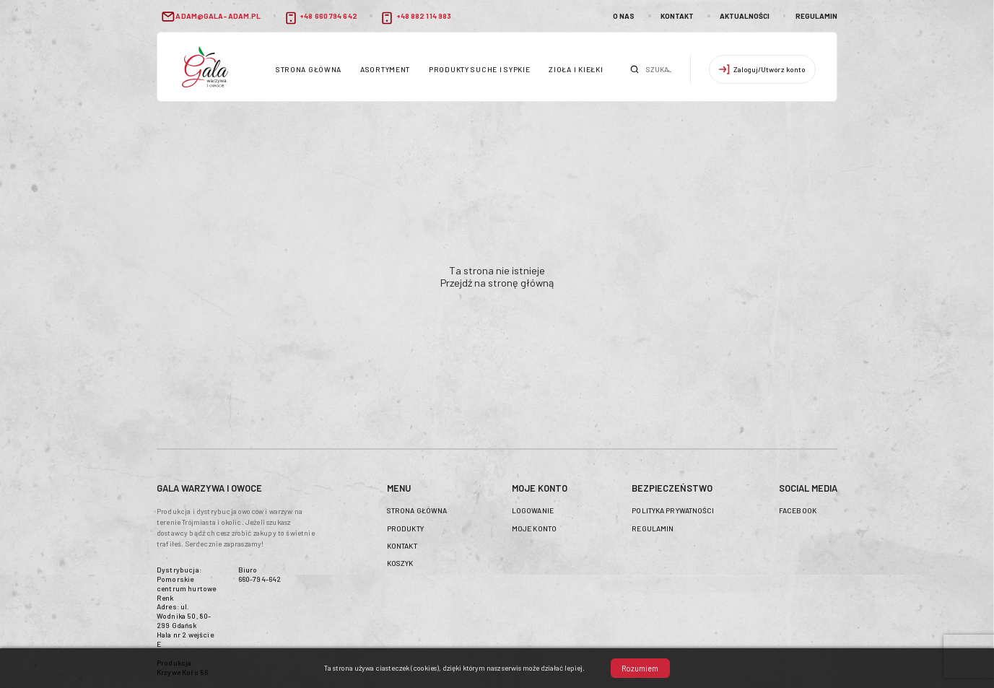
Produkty (405, 528)
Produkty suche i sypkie (480, 69)
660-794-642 (260, 579)
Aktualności (745, 16)
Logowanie (533, 510)
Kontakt (677, 16)
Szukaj (634, 69)
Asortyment (385, 69)
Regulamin (816, 16)
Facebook (797, 510)
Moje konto (534, 528)
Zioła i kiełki (576, 69)
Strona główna (308, 69)
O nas (624, 16)
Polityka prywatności (673, 510)
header (205, 66)
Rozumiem (640, 668)
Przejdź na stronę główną (497, 282)
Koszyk (400, 563)
